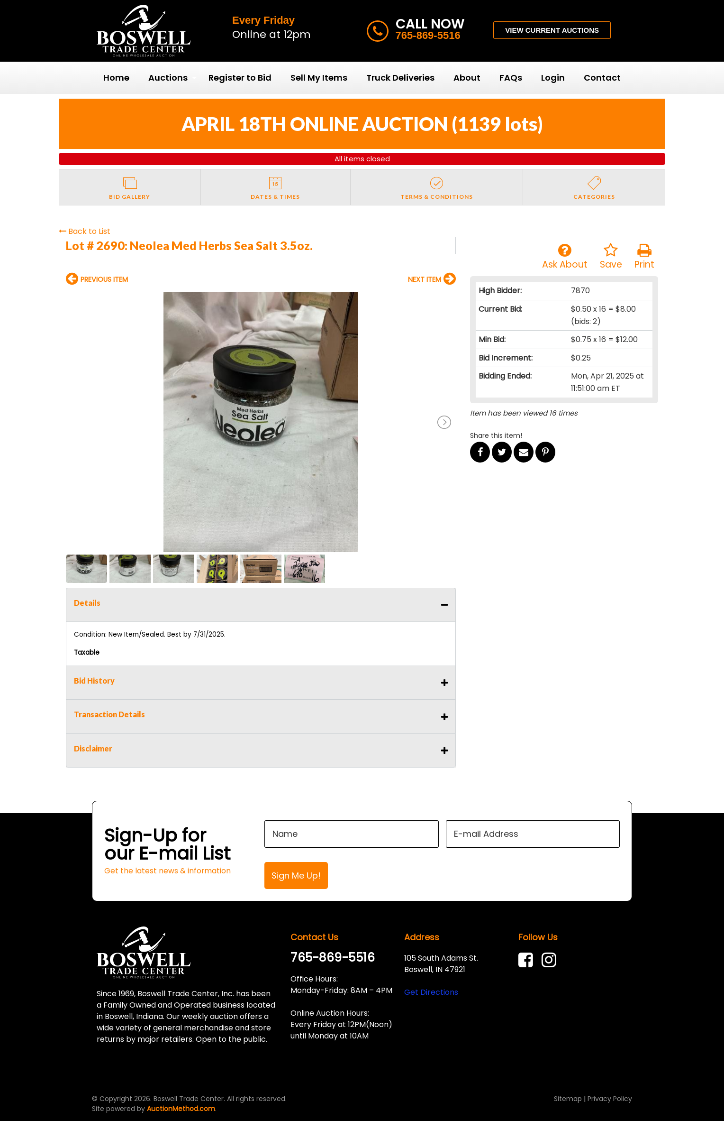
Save (611, 257)
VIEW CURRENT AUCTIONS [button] (552, 30)
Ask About (565, 257)
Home (116, 77)
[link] (528, 960)
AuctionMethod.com (181, 1108)
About (466, 77)
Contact (602, 77)
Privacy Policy (610, 1098)
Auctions (168, 77)
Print (644, 257)
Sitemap (568, 1098)
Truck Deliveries (400, 77)
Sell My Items (318, 77)
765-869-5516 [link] (332, 957)
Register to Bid (240, 77)
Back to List (84, 231)
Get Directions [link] (431, 992)
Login (553, 77)
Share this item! (496, 435)
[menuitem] (116, 78)
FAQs (510, 77)
